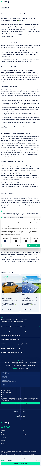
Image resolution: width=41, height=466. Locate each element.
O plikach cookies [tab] (34, 222)
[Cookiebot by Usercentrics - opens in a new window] (35, 219)
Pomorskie (20, 451)
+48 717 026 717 (21, 409)
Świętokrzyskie (3, 451)
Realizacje (3, 440)
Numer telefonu (4, 376)
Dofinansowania (4, 442)
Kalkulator (3, 443)
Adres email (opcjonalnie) (6, 380)
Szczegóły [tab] (20, 222)
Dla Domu (3, 434)
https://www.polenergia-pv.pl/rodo (5, 400)
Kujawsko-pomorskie (26, 451)
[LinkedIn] (7, 427)
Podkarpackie (9, 451)
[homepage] (5, 2)
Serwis (24, 432)
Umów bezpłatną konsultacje (20, 463)
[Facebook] (2, 427)
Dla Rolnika (3, 438)
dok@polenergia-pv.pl (21, 416)
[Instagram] (4, 427)
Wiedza (24, 434)
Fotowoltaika (4, 45)
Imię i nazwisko (4, 372)
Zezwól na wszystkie (33, 245)
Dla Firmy (3, 435)
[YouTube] (9, 427)
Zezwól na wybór (20, 245)
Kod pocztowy (4, 384)
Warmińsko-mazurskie (4, 452)
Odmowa (7, 245)
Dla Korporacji (3, 437)
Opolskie (13, 451)
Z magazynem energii (5, 432)
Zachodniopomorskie (34, 451)
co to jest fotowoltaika (26, 59)
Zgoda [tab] (7, 222)
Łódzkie (17, 451)
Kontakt (24, 435)
